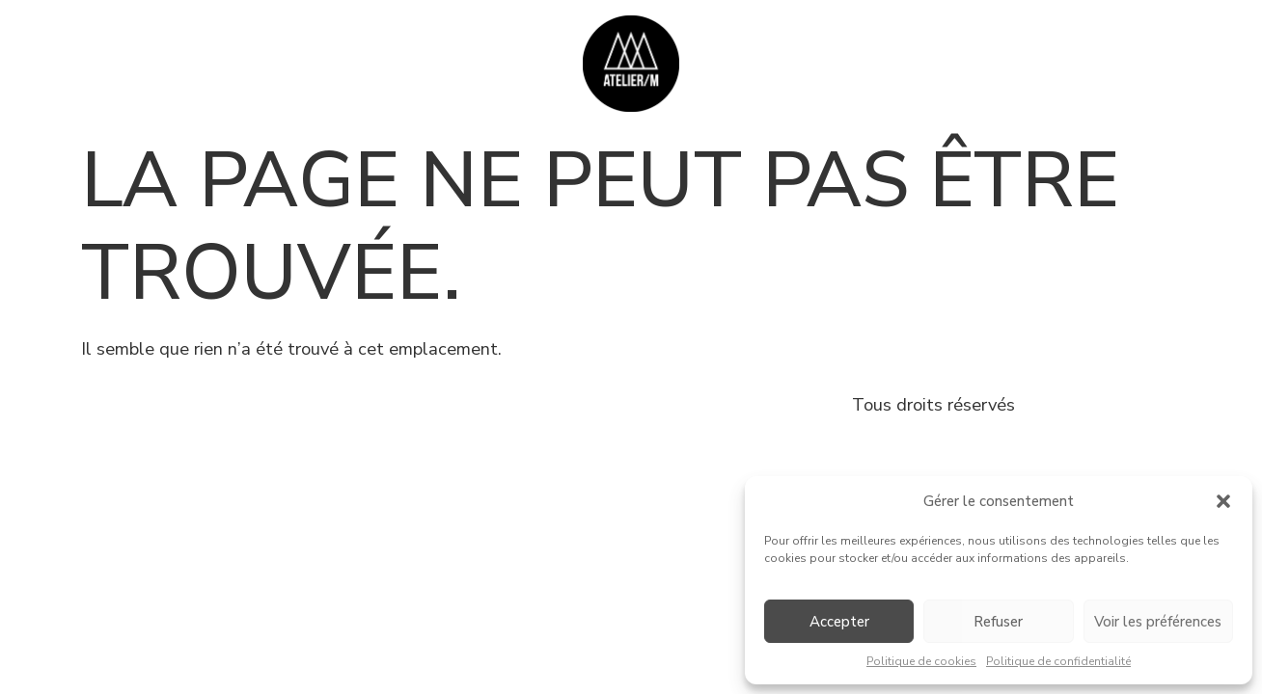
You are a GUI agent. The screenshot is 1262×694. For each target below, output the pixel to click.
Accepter (839, 621)
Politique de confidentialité (1058, 661)
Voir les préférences (1157, 621)
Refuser (998, 621)
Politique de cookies (921, 661)
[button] (1223, 501)
